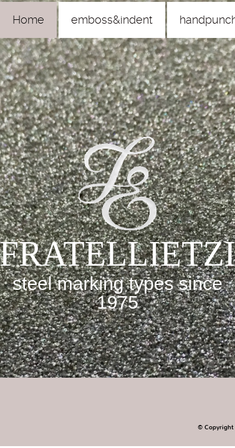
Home (28, 19)
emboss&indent (112, 19)
